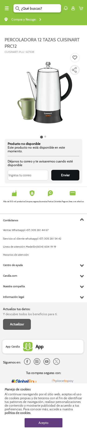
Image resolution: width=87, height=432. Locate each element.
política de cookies (17, 413)
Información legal (13, 297)
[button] (65, 8)
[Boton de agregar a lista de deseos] (75, 58)
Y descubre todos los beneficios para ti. (30, 314)
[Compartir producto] (74, 70)
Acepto (43, 423)
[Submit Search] (17, 8)
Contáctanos (10, 220)
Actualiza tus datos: (16, 309)
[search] (41, 8)
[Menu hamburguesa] (7, 8)
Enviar (65, 175)
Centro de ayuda (13, 265)
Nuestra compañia (14, 286)
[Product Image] (43, 94)
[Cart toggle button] (82, 8)
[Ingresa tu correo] (28, 175)
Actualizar (17, 324)
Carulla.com (10, 275)
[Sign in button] (73, 8)
